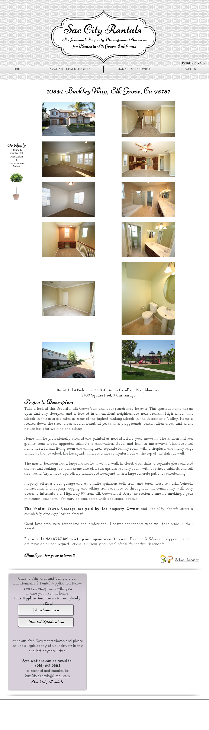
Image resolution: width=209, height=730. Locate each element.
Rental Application (46, 622)
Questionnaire (46, 610)
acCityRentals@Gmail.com (48, 676)
